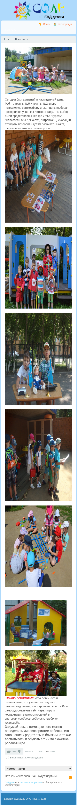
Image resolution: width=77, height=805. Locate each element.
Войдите (10, 782)
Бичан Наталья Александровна (26, 757)
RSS (70, 777)
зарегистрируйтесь (31, 782)
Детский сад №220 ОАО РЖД (21, 798)
